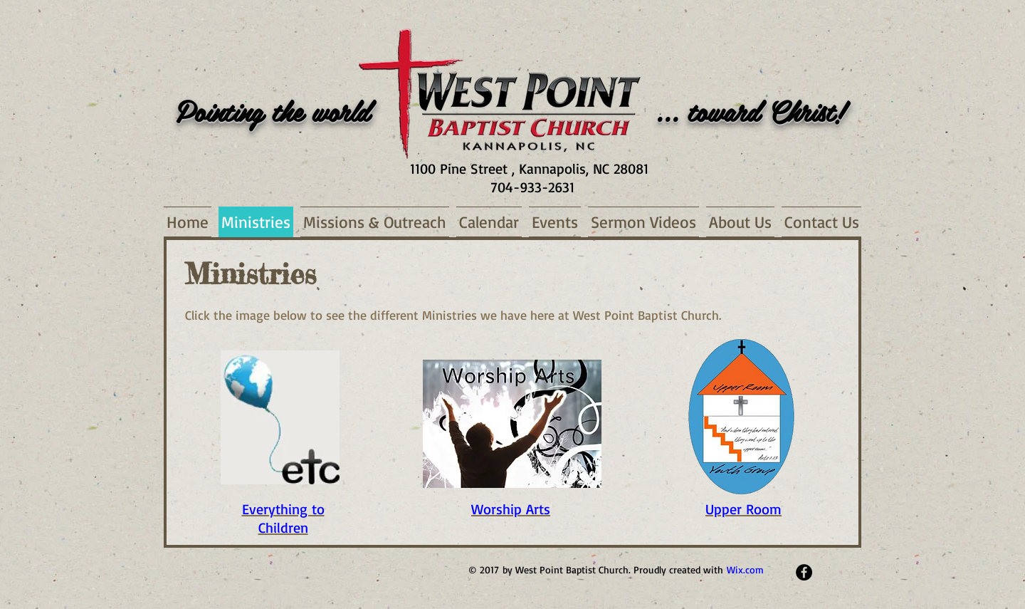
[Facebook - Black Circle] (804, 572)
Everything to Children (283, 518)
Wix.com (745, 569)
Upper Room (743, 509)
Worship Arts (510, 509)
